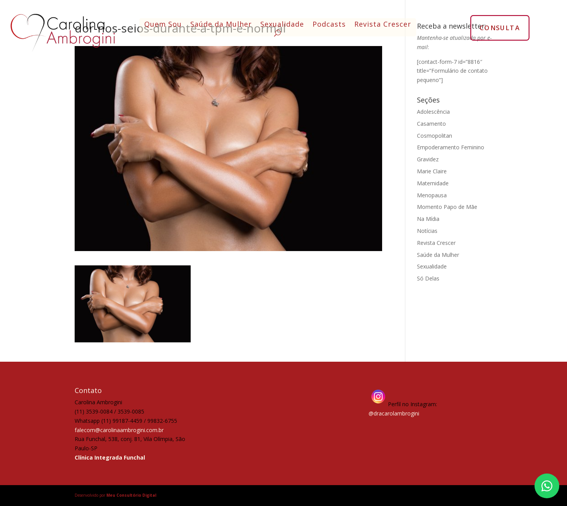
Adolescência (433, 111)
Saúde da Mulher (221, 25)
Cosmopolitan (434, 135)
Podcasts (329, 25)
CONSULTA (500, 27)
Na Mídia (428, 218)
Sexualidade (282, 25)
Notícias (427, 230)
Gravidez (428, 159)
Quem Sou (163, 25)
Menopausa (432, 195)
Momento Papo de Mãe (447, 206)
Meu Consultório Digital (131, 495)
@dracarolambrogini (394, 413)
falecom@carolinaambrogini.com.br (119, 430)
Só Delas (428, 278)
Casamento (431, 123)
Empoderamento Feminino (450, 147)
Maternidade (433, 183)
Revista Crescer (382, 25)
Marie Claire (432, 171)
